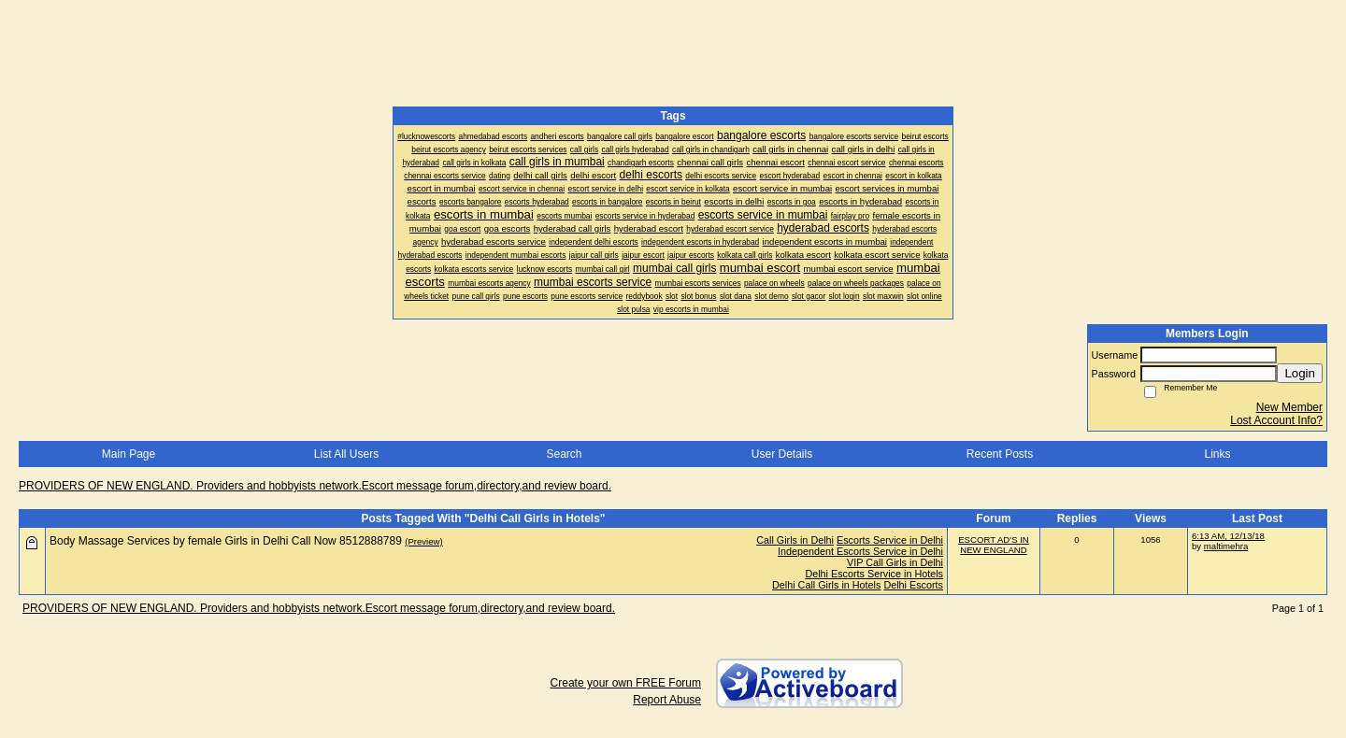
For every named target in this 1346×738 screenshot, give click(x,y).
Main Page (128, 454)
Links (1217, 454)
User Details (782, 454)
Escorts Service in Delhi (890, 540)
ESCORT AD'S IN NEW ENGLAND (993, 544)
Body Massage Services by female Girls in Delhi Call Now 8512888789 (226, 540)
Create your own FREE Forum (626, 682)
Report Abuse (667, 699)
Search (563, 454)
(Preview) (424, 541)
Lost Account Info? (1276, 420)
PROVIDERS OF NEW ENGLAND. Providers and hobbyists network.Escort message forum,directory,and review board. (315, 485)
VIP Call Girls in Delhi (895, 562)
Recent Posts (1000, 454)
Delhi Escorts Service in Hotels (874, 573)
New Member (1289, 407)
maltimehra (1226, 546)
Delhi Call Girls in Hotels (826, 584)
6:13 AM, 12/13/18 (1228, 536)
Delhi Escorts (913, 584)
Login (1299, 373)
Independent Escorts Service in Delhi (860, 551)
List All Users (346, 454)
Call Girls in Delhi (795, 540)
